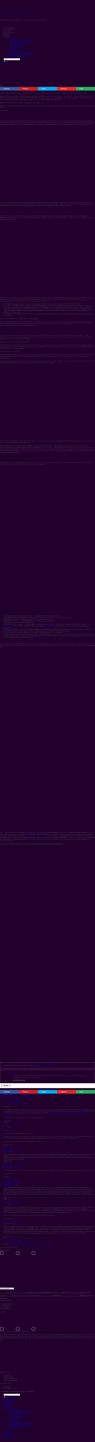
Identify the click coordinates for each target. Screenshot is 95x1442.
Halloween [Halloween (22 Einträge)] (57, 1293)
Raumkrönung (6, 1309)
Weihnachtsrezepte (10, 1338)
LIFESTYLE (29, 12)
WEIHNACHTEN (12, 1421)
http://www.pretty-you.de (11, 1180)
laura (5, 1204)
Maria (5, 1127)
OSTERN (10, 1415)
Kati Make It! (6, 1305)
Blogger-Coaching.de (8, 1304)
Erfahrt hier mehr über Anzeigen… (44, 1065)
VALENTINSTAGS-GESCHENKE (21, 1411)
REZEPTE (7, 1406)
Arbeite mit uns (8, 1377)
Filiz (48, 20)
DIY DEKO (7, 1401)
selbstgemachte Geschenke (10, 1336)
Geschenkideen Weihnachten (20, 12)
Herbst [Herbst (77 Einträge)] (65, 1292)
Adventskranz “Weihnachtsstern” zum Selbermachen (15, 1094)
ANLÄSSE (7, 1408)
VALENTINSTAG (12, 1410)
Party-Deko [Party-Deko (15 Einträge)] (22, 1296)
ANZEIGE (2, 12)
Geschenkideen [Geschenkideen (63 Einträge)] (45, 1292)
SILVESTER (11, 1428)
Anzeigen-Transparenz (10, 1378)
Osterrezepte (23, 1338)
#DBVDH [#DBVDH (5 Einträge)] (2, 1293)
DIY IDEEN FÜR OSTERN (19, 1416)
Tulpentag (7, 1151)
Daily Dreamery (7, 1307)
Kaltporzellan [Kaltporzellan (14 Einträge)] (74, 1293)
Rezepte (17, 1334)
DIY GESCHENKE (9, 1400)
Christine (6, 1167)
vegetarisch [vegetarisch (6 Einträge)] (77, 1296)
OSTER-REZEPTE (17, 1418)
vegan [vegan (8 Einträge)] (71, 1296)
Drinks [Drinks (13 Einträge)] (15, 1293)
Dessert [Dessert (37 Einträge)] (8, 1292)
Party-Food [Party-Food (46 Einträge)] (32, 1295)
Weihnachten (24, 1336)
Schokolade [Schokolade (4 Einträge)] (44, 1296)
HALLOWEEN (12, 1420)
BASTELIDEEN (9, 1398)
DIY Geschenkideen (9, 12)
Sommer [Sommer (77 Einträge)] (56, 1295)
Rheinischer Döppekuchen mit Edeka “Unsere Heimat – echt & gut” (20, 1096)
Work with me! (8, 1433)
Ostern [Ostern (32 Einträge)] (15, 1296)
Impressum (7, 1386)
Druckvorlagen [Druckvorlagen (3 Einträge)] (21, 1293)
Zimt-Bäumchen (50, 626)
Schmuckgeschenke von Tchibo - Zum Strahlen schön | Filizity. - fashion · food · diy (35, 1244)
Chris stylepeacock (9, 1184)
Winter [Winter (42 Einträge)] (3, 1298)
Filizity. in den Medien (10, 1380)
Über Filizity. (8, 1375)
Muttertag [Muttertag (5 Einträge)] (9, 1296)
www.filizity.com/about (19, 1080)
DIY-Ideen (9, 1334)
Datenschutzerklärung (10, 1388)
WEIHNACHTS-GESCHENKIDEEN (22, 1423)
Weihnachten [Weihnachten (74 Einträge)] (87, 1295)
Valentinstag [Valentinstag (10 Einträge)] (65, 1296)
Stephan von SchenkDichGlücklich (14, 1103)
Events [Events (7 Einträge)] (26, 1293)
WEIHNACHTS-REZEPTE (19, 1426)
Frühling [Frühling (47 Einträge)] (32, 1292)
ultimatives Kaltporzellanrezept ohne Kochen (45, 1338)
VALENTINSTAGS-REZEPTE (20, 1413)
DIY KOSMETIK (9, 1403)
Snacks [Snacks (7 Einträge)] (50, 1296)
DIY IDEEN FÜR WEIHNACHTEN (22, 1424)
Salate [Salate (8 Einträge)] (40, 1296)
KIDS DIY (7, 1405)
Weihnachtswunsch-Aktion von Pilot (35, 836)
